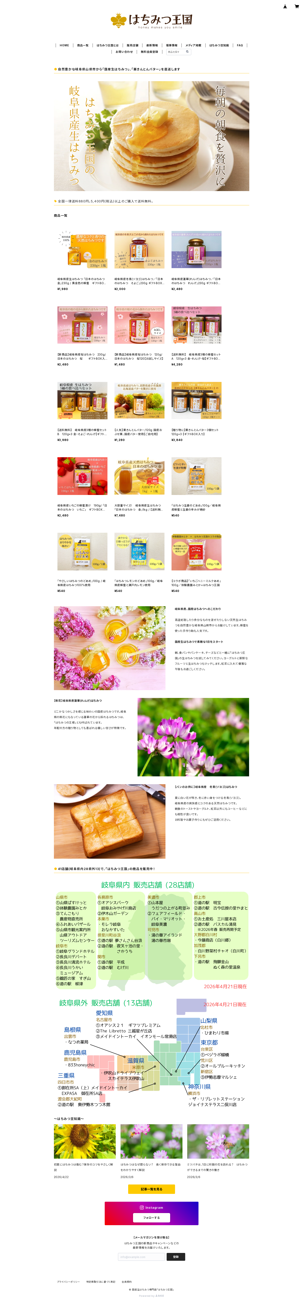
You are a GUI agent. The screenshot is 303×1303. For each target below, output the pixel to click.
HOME (64, 45)
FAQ (240, 45)
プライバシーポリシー (68, 1281)
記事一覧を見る (151, 1189)
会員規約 (127, 1281)
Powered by (151, 1295)
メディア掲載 (193, 45)
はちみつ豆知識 (219, 45)
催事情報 (172, 45)
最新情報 (152, 45)
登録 (176, 1256)
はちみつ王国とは (108, 45)
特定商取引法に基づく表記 (101, 1281)
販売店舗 (132, 45)
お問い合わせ (124, 51)
